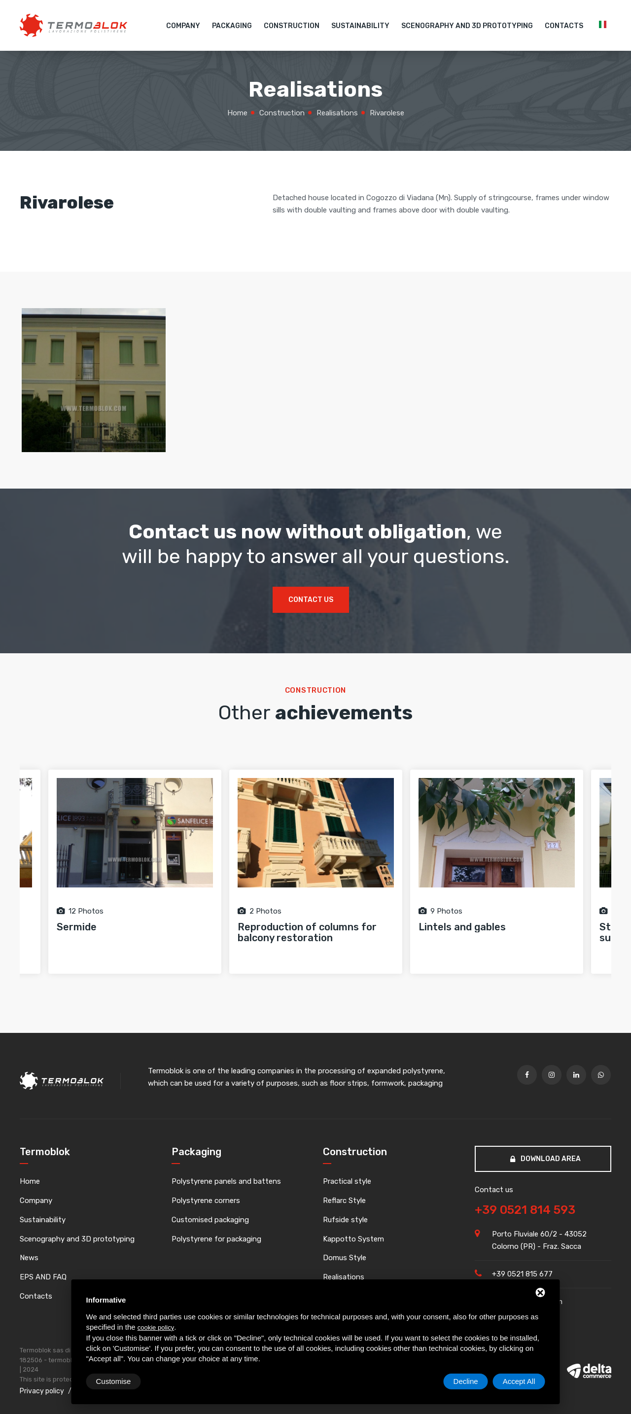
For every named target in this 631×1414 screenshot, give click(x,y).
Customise (113, 1381)
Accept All (519, 1381)
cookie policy (156, 1327)
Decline (466, 1381)
